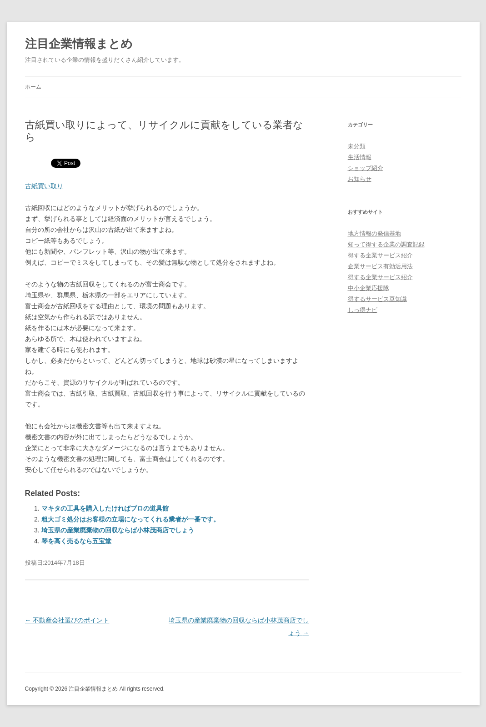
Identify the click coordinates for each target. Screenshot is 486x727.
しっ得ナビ (362, 309)
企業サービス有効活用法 (380, 266)
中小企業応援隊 (368, 288)
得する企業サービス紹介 (380, 255)
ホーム (33, 87)
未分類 (357, 146)
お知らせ (359, 178)
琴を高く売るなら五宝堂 (76, 541)
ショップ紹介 (365, 168)
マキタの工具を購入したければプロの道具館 (105, 508)
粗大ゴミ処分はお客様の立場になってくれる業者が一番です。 (130, 519)
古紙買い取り (44, 186)
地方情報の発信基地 (374, 233)
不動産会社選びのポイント (67, 620)
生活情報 (359, 157)
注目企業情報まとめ (79, 43)
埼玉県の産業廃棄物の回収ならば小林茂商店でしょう (117, 530)
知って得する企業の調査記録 (386, 244)
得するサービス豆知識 (377, 299)
